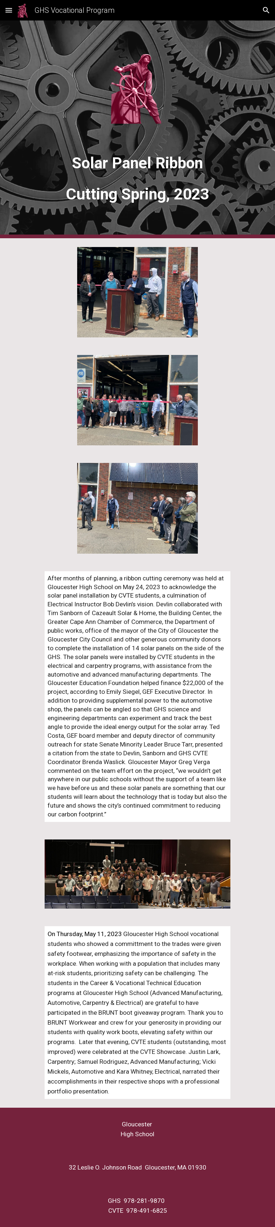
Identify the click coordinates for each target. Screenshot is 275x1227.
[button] (9, 10)
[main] (137, 175)
